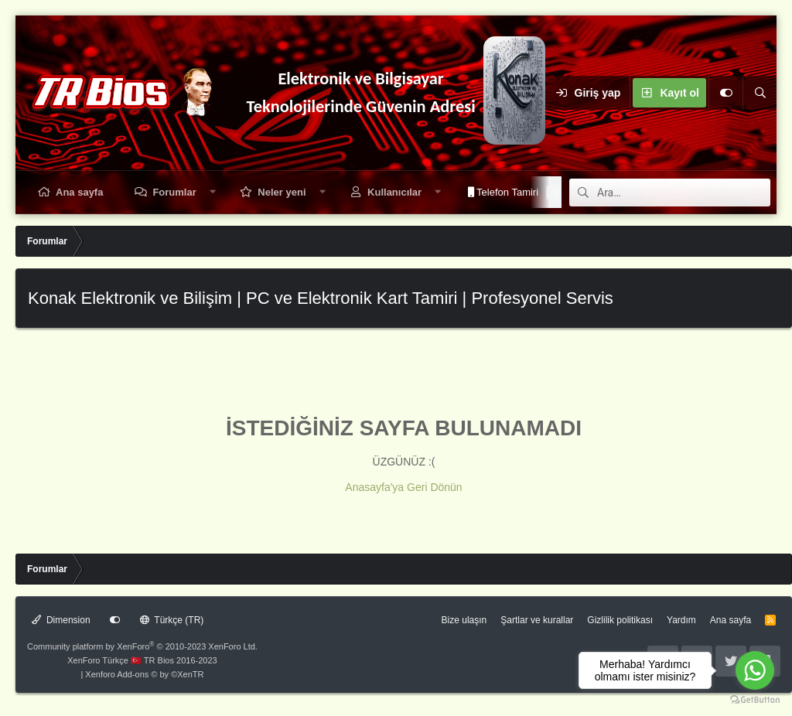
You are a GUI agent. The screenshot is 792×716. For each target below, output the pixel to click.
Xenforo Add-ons (144, 674)
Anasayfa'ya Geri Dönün (403, 487)
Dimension (61, 620)
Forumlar (174, 192)
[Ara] (759, 93)
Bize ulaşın (464, 620)
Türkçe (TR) (172, 620)
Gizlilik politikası (620, 620)
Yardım (681, 620)
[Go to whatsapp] (755, 670)
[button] (212, 192)
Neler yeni (282, 192)
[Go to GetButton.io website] (755, 700)
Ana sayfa (79, 192)
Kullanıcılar (394, 192)
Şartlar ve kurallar (536, 620)
